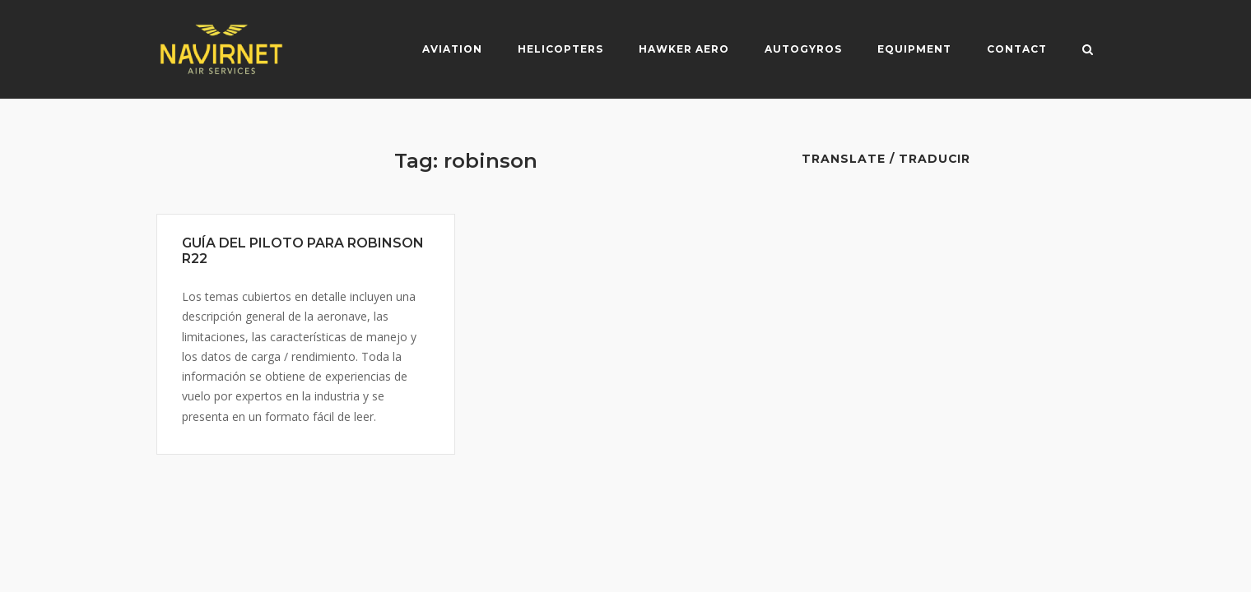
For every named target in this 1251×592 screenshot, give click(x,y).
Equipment (914, 49)
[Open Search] (1088, 51)
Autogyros (803, 49)
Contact (1017, 49)
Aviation (452, 49)
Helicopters (560, 49)
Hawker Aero (684, 49)
